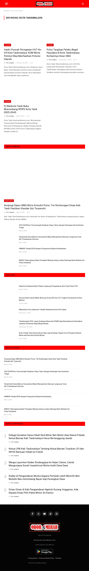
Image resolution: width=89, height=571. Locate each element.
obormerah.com (39, 540)
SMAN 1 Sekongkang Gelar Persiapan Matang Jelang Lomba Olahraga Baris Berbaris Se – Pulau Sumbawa (52, 261)
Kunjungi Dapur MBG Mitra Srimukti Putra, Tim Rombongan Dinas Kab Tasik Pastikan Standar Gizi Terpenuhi (42, 207)
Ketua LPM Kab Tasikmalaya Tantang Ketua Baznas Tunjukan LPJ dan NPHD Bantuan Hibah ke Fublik (46, 450)
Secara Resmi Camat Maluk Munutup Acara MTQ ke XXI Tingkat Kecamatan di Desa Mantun (50, 299)
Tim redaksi (10, 63)
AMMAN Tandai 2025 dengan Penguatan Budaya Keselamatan (42, 249)
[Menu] (6, 3)
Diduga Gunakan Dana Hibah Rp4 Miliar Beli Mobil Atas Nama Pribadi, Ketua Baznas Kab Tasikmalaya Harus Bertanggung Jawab (47, 437)
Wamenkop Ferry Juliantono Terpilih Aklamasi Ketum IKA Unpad (42, 309)
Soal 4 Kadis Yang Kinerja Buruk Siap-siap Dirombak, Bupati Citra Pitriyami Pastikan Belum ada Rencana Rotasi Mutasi (50, 334)
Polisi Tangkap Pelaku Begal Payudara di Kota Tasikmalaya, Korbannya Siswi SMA (63, 52)
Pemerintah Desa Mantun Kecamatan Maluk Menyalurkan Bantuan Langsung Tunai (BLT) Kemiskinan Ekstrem (50, 238)
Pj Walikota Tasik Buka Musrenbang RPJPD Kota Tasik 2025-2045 (20, 109)
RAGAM (7, 45)
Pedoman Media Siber (46, 558)
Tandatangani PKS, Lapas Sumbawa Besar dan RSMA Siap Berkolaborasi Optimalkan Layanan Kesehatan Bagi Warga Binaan (50, 322)
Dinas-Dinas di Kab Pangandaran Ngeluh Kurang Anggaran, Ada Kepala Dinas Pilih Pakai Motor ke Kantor (43, 491)
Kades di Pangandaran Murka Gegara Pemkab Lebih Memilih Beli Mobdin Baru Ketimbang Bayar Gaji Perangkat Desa (44, 477)
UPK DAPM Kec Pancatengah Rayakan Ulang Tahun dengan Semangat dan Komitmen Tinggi (51, 226)
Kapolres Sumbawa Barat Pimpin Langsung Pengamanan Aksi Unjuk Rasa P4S (48, 286)
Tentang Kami (32, 558)
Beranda (7, 10)
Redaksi (58, 558)
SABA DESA (9, 200)
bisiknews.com (50, 540)
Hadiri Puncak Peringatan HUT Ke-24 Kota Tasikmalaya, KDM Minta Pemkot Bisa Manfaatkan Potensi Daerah (23, 54)
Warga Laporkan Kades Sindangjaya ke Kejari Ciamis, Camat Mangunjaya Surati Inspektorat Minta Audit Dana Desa (41, 464)
